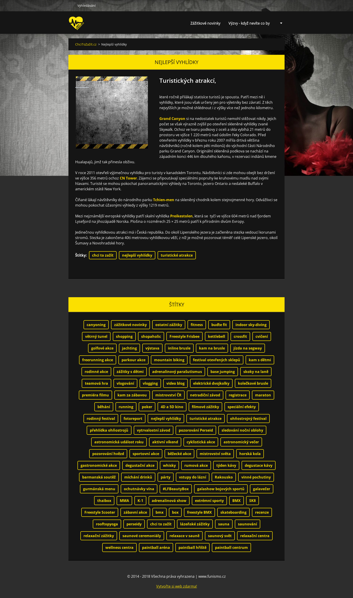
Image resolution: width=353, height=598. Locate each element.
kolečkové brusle (253, 383)
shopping (124, 336)
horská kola (250, 453)
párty (165, 477)
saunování (247, 524)
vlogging (150, 383)
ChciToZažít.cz (86, 44)
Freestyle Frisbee (184, 336)
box (175, 512)
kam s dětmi (260, 359)
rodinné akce (96, 371)
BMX (236, 500)
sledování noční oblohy (242, 430)
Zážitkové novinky (205, 23)
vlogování (125, 383)
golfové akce (102, 348)
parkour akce (133, 359)
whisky (169, 465)
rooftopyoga (107, 524)
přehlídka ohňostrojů (109, 430)
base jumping (222, 371)
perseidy (134, 524)
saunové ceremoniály (141, 535)
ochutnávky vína (139, 488)
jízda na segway (247, 348)
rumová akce (196, 465)
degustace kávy (258, 465)
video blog (175, 383)
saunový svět (220, 535)
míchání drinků (138, 477)
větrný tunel (96, 336)
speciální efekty (242, 406)
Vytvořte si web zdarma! (176, 586)
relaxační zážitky (99, 535)
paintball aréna (156, 547)
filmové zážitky (205, 406)
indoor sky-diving (251, 324)
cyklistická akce (201, 441)
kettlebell (216, 336)
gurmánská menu (99, 488)
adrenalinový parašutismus (177, 371)
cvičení (262, 336)
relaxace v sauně (184, 535)
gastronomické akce (99, 465)
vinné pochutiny (256, 477)
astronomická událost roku (119, 441)
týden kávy (226, 465)
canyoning (96, 324)
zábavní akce (135, 512)
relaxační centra (254, 535)
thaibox (104, 500)
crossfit (240, 336)
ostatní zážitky (168, 324)
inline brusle (179, 348)
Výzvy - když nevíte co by (249, 23)
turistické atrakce (177, 255)
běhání (103, 406)
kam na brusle (212, 348)
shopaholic (151, 336)
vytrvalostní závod (153, 430)
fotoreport (133, 418)
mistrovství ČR (168, 395)
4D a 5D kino (172, 406)
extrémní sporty (209, 500)
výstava (152, 348)
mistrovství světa (215, 453)
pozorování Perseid (196, 430)
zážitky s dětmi (130, 371)
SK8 (252, 500)
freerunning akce (97, 359)
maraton (263, 395)
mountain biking (169, 359)
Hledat (71, 5)
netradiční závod (205, 395)
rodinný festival (101, 418)
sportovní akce (146, 453)
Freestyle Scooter (99, 512)
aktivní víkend (165, 441)
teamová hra (96, 383)
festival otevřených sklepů (216, 359)
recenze (262, 512)
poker (147, 406)
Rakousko (224, 477)
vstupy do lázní (192, 477)
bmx (159, 512)
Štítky (80, 255)
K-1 (140, 500)
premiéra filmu (95, 395)
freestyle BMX (199, 512)
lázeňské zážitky (195, 524)
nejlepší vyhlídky (137, 255)
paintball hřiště (192, 547)
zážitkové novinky (130, 324)
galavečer (261, 488)
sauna (223, 524)
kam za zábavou (132, 395)
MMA (124, 500)
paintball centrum (231, 547)
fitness (197, 324)
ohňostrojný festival (248, 418)
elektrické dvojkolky (211, 383)
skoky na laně (255, 371)
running (126, 406)
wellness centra (119, 547)
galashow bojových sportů (220, 488)
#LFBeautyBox (176, 488)
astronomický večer (241, 441)
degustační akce (139, 465)
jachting (129, 348)
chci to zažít (102, 255)
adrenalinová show (169, 500)
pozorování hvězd (108, 453)
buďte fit (219, 324)
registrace (238, 395)
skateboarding (233, 512)
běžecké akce (179, 453)
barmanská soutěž (99, 477)
